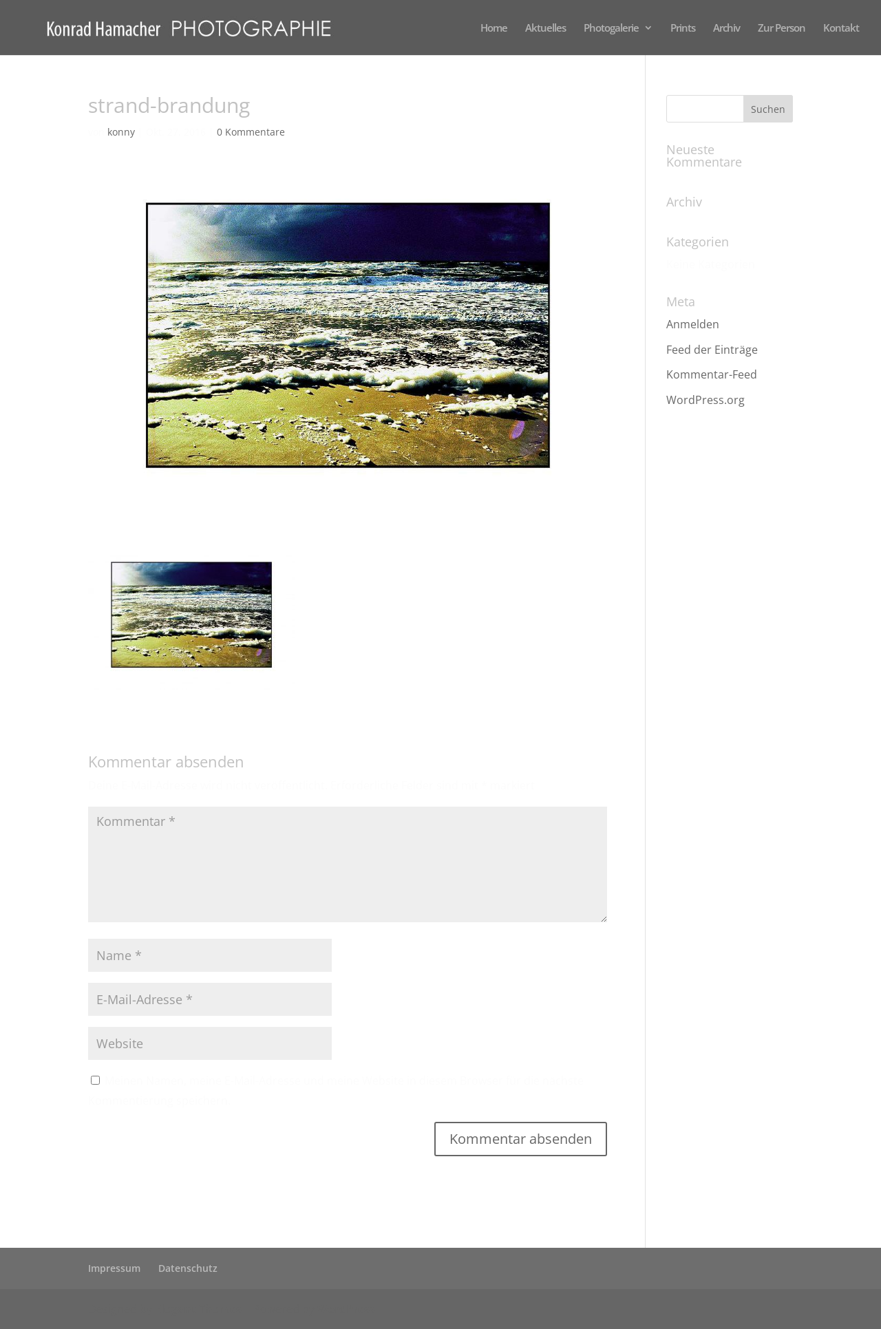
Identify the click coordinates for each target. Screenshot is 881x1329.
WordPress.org (705, 399)
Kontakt (841, 28)
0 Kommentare (251, 131)
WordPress (346, 1309)
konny (121, 131)
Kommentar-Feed (711, 374)
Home (493, 28)
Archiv (726, 28)
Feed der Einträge (712, 349)
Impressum (114, 1268)
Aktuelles (545, 28)
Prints (682, 28)
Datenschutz (187, 1268)
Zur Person (781, 28)
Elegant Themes (198, 1309)
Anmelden (692, 324)
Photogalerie (611, 28)
